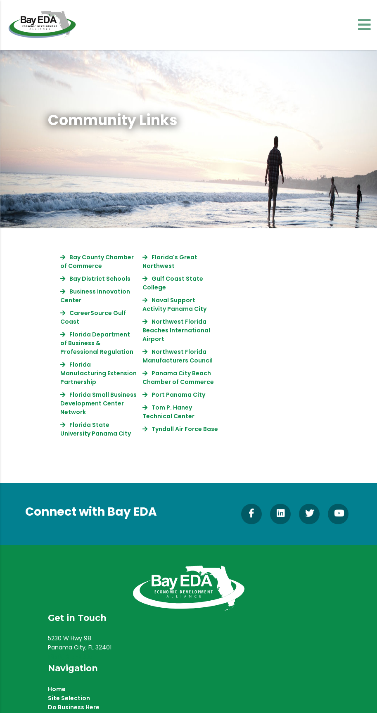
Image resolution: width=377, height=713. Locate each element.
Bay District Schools (99, 279)
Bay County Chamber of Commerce (97, 261)
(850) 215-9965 (71, 657)
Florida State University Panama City (95, 429)
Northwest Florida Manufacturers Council (177, 356)
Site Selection (69, 698)
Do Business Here (74, 707)
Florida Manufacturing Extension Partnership (98, 373)
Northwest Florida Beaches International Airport (176, 330)
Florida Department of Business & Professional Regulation (96, 343)
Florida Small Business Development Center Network (98, 403)
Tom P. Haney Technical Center (168, 411)
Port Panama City (178, 395)
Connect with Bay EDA (91, 512)
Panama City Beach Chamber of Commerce (178, 377)
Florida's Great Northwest (169, 261)
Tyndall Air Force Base (185, 429)
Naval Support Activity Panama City (174, 304)
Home (57, 689)
